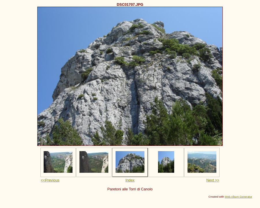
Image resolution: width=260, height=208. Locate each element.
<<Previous (50, 180)
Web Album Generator (238, 196)
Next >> (212, 180)
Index (129, 180)
